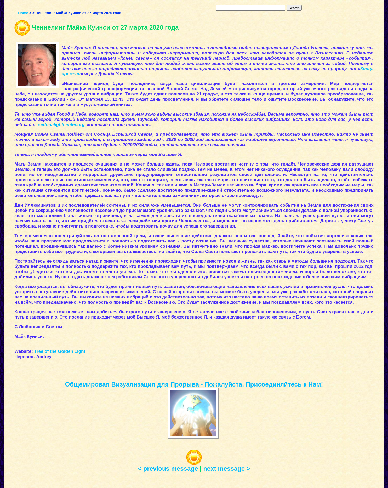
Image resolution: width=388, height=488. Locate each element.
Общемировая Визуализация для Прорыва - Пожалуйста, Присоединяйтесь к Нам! (194, 384)
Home (23, 13)
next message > (226, 468)
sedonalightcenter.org (61, 124)
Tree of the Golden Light (59, 351)
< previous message (168, 468)
